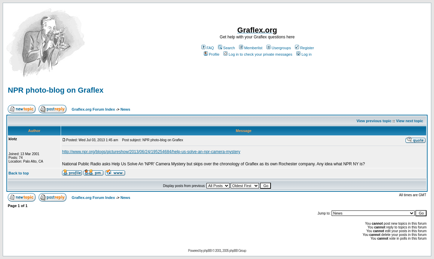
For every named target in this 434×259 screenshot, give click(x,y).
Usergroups (279, 48)
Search (226, 48)
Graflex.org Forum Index (93, 109)
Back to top (18, 173)
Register (304, 48)
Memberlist (250, 48)
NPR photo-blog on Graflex (55, 90)
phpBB (207, 251)
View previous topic (373, 121)
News (125, 109)
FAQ (207, 48)
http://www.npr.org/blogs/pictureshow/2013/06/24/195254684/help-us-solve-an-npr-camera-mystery (151, 151)
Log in (304, 54)
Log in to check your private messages (257, 54)
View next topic (409, 121)
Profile (211, 54)
